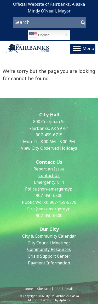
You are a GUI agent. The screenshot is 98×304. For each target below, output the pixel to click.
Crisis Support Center (49, 256)
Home (28, 288)
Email (69, 288)
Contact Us (49, 175)
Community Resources (49, 249)
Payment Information (49, 263)
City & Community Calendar (49, 236)
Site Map (44, 288)
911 (60, 182)
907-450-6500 (49, 195)
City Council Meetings (49, 243)
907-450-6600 (49, 215)
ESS (58, 288)
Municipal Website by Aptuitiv (49, 300)
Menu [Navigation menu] (83, 48)
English (39, 35)
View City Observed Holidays (49, 148)
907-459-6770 (63, 202)
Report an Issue (49, 169)
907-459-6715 (49, 135)
